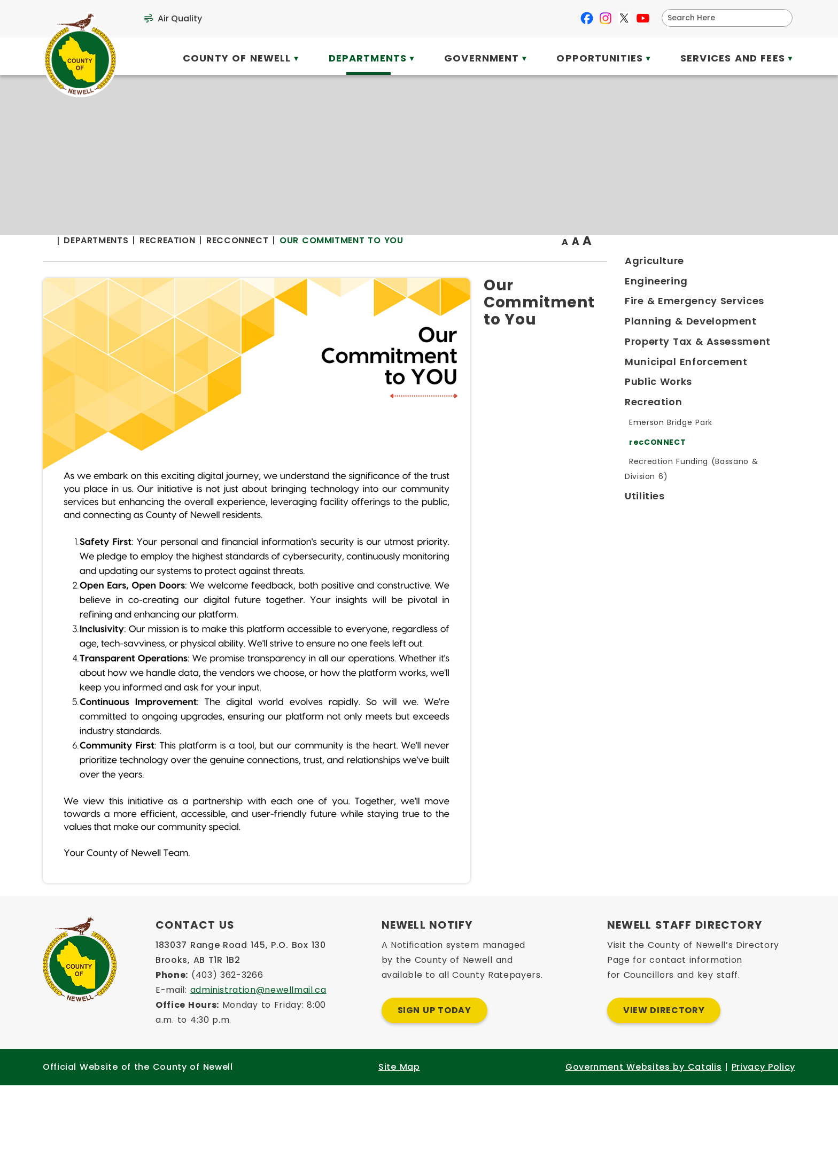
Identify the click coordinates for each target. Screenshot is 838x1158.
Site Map (399, 1139)
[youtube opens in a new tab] (643, 18)
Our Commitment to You (550, 262)
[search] (720, 18)
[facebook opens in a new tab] (586, 18)
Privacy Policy (763, 1139)
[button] (780, 17)
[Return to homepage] (262, 262)
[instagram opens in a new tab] (605, 18)
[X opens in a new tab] (624, 18)
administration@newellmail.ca (258, 1062)
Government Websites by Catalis (643, 1139)
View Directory (663, 1083)
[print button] (769, 262)
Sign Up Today (434, 1083)
